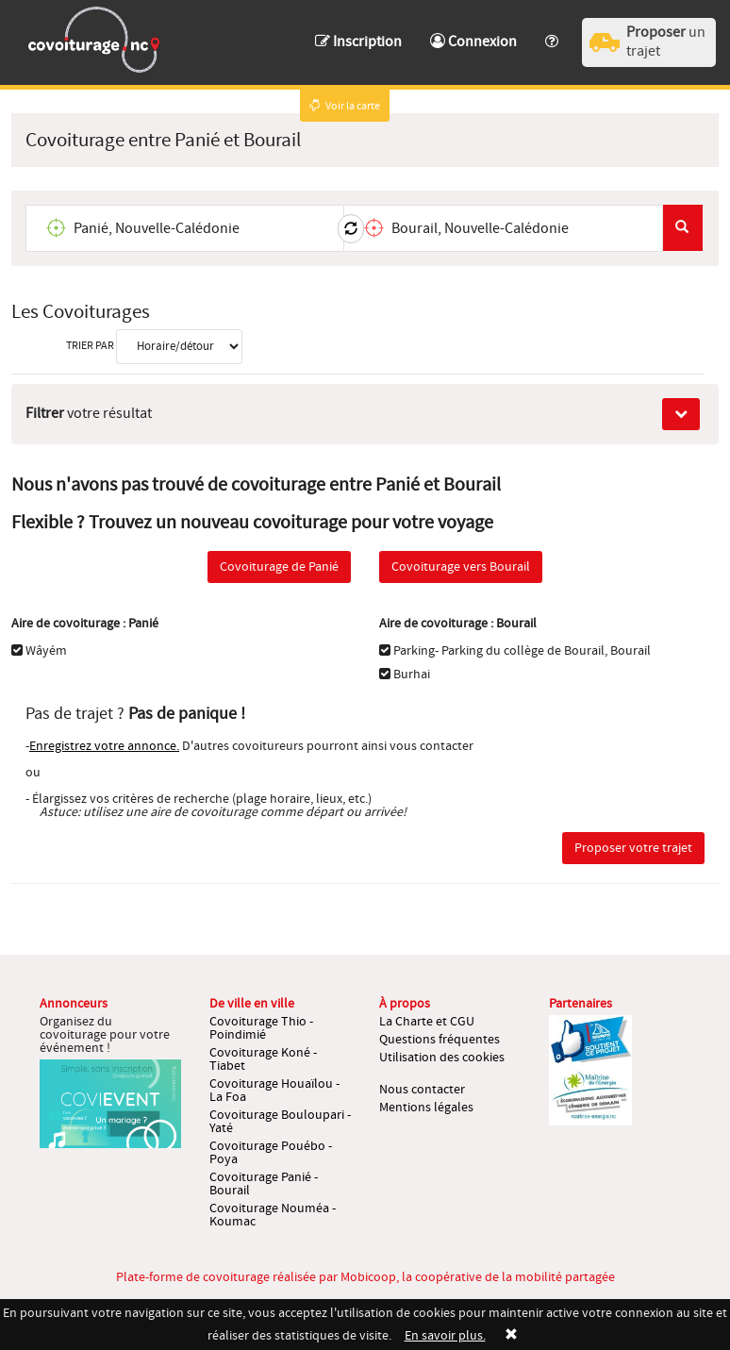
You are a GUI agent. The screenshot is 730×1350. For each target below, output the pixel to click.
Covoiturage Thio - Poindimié (261, 1028)
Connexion (473, 41)
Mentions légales (426, 1107)
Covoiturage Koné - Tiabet (263, 1059)
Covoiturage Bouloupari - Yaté (280, 1122)
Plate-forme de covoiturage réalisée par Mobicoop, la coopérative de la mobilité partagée (365, 1277)
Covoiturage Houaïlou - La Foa (274, 1090)
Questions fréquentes (439, 1039)
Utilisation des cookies (442, 1057)
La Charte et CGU (426, 1021)
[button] (551, 32)
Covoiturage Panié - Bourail (263, 1184)
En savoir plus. (445, 1335)
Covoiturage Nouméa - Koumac (272, 1215)
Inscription (358, 41)
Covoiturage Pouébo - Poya (270, 1153)
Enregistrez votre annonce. (104, 746)
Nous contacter (422, 1089)
